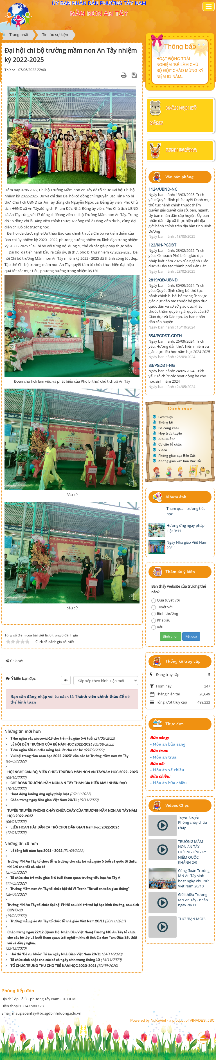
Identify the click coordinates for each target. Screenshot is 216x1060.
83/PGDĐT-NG (161, 365)
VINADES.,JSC (202, 1020)
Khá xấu (160, 620)
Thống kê (165, 422)
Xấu (157, 627)
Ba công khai (168, 428)
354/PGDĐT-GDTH (165, 335)
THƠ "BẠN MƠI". (192, 918)
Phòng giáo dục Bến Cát (176, 455)
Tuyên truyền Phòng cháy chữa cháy (192, 822)
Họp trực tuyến (170, 433)
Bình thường (164, 613)
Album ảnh (167, 439)
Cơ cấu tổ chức (170, 444)
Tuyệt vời (161, 607)
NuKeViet (158, 1020)
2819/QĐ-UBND (162, 280)
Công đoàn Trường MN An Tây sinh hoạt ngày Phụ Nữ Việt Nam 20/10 (194, 878)
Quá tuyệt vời (165, 600)
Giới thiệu (165, 417)
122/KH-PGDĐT (162, 245)
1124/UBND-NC (162, 189)
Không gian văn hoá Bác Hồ (179, 461)
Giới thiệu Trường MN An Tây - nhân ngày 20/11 (193, 899)
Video (162, 450)
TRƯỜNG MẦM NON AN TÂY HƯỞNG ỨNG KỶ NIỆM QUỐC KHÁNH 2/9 (192, 852)
